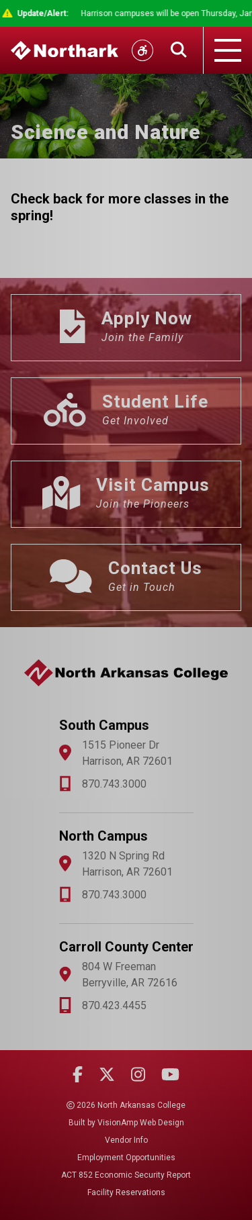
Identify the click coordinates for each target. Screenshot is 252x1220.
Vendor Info (126, 1140)
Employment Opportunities (126, 1157)
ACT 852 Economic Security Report (126, 1175)
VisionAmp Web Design (140, 1122)
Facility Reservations (126, 1192)
